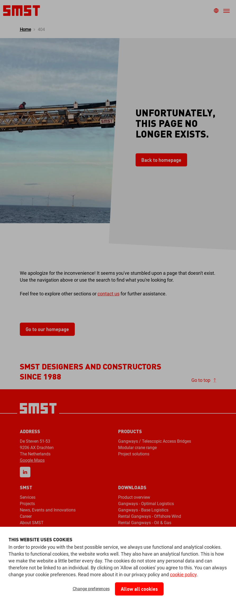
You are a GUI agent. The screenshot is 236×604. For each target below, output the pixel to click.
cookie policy (183, 574)
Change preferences (91, 588)
